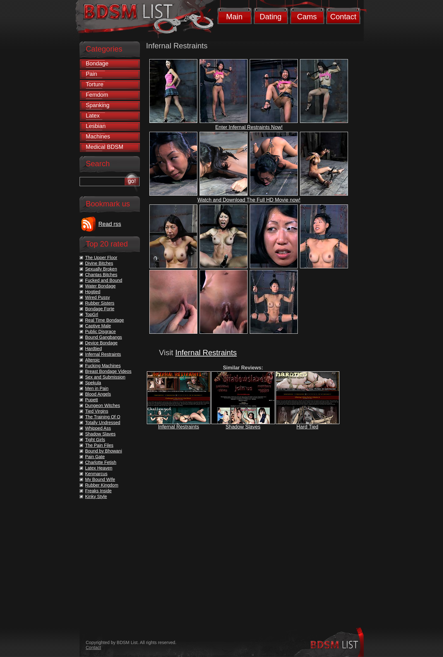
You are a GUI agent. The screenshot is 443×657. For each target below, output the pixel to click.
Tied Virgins (96, 411)
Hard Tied (307, 426)
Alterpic (92, 359)
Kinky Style (96, 496)
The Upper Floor (101, 257)
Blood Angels (98, 394)
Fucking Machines (103, 365)
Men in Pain (97, 388)
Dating (270, 16)
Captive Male (98, 325)
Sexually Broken (101, 268)
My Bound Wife (100, 479)
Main (234, 16)
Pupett (91, 399)
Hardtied (93, 348)
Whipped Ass (98, 428)
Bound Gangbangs (103, 337)
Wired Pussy (97, 297)
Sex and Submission (105, 377)
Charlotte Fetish (101, 462)
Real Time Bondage (104, 320)
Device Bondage (101, 342)
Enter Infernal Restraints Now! (249, 127)
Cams (307, 16)
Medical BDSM (104, 147)
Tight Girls (95, 439)
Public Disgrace (100, 331)
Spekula (93, 382)
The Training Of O (102, 416)
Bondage (97, 63)
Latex (93, 116)
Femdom (97, 95)
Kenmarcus (96, 473)
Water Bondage (100, 286)
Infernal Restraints (206, 352)
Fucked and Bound (104, 280)
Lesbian (96, 126)
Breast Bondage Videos (108, 371)
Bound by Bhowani (103, 450)
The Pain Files (99, 445)
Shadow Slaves (242, 426)
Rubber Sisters (100, 303)
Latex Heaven (98, 468)
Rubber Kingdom (101, 485)
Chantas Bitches (101, 274)
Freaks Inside (98, 490)
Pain (91, 74)
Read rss (110, 224)
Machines (98, 136)
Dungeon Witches (102, 405)
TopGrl (91, 314)
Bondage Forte (100, 308)
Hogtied (92, 291)
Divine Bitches (99, 263)
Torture (95, 84)
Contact (343, 16)
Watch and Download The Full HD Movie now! (248, 200)
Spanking (98, 105)
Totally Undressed (102, 422)
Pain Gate (95, 456)
